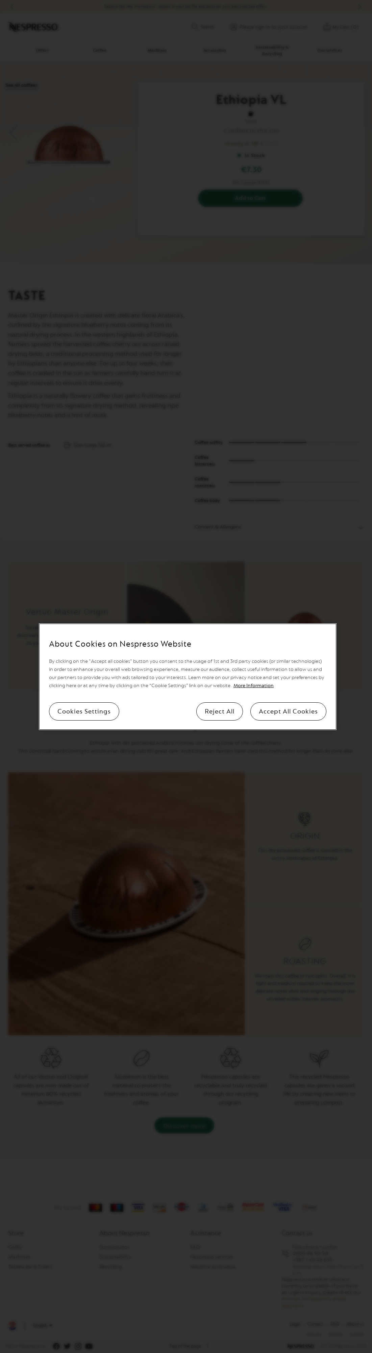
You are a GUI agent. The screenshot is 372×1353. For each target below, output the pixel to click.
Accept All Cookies (288, 711)
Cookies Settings (84, 711)
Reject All (219, 711)
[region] (188, 676)
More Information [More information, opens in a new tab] (253, 685)
